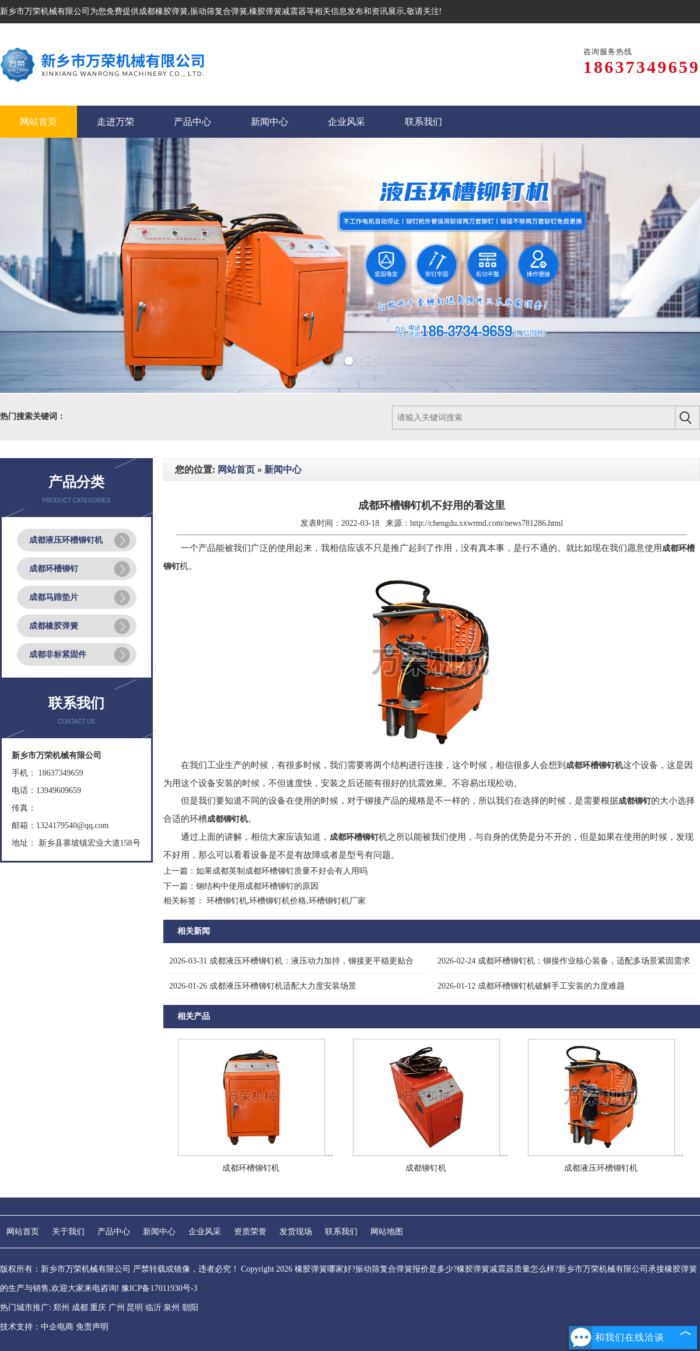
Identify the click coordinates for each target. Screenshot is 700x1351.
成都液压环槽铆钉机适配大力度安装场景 (262, 986)
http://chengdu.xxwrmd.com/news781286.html (486, 523)
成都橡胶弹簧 (163, 11)
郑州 (61, 1307)
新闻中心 (283, 469)
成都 (80, 1307)
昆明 (135, 1307)
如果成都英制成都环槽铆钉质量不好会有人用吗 (282, 871)
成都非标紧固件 (57, 654)
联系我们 (341, 1231)
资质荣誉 (250, 1231)
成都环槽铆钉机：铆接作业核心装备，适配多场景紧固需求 (564, 960)
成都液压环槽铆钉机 (66, 540)
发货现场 (295, 1231)
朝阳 (190, 1307)
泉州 (171, 1307)
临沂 (153, 1307)
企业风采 (204, 1231)
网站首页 (236, 469)
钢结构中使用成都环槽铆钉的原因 (257, 886)
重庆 (98, 1307)
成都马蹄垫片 (53, 597)
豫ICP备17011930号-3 (159, 1288)
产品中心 (113, 1231)
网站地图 (386, 1231)
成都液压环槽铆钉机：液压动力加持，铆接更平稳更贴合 (291, 960)
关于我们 (68, 1231)
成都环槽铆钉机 (250, 1168)
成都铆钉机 (425, 1168)
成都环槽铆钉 (53, 568)
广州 (116, 1307)
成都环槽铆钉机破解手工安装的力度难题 (531, 986)
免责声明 (92, 1326)
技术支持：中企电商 (37, 1326)
